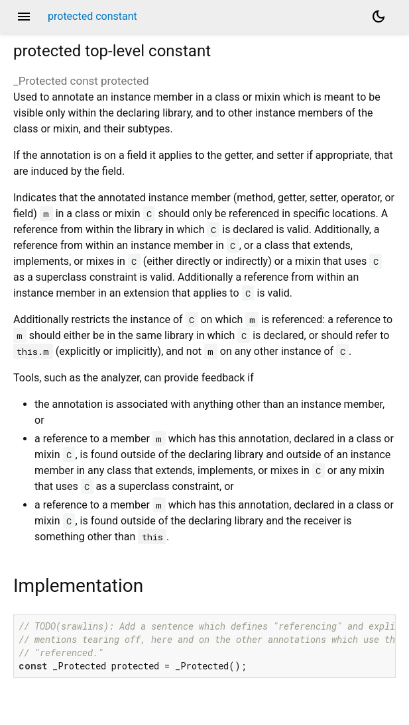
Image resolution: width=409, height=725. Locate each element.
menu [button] (24, 16)
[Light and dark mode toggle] (378, 16)
